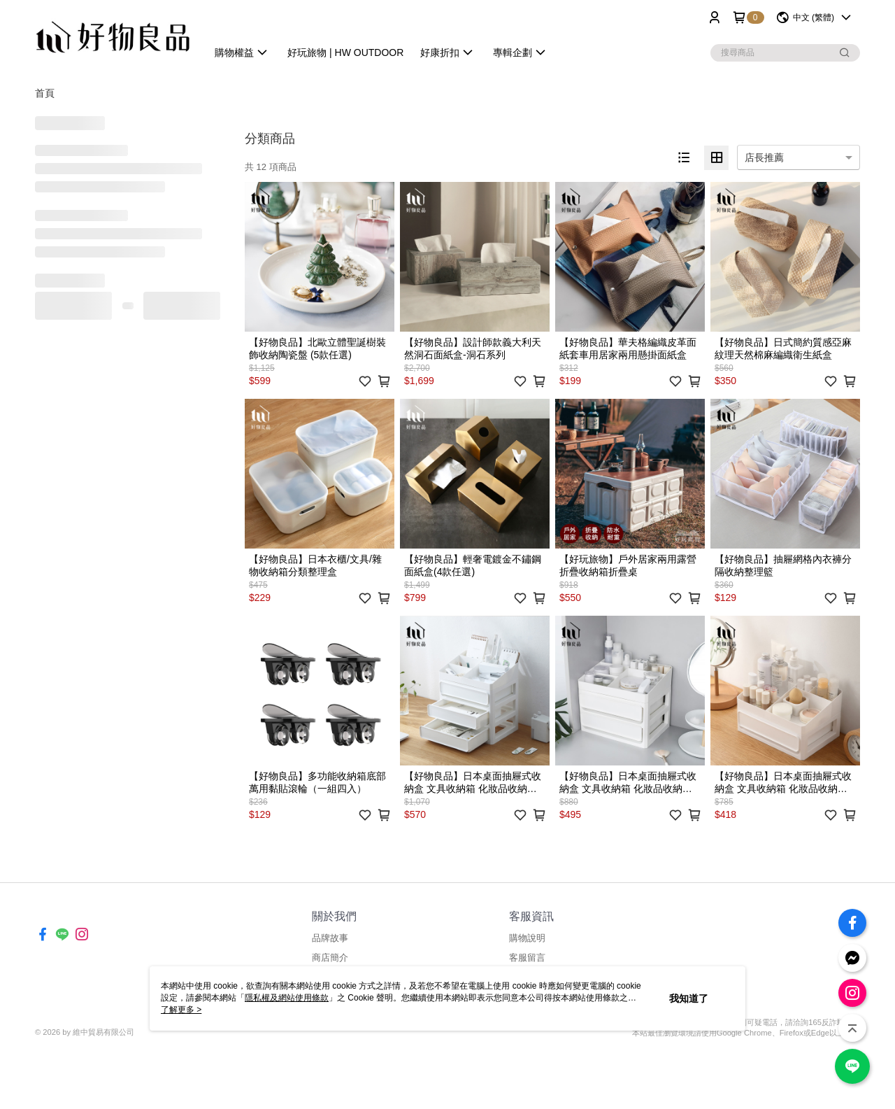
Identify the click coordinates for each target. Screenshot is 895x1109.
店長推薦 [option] (764, 157)
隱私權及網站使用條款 (287, 998)
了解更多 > (181, 1010)
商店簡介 (330, 957)
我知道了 (688, 998)
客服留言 (527, 957)
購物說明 (527, 938)
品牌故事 (330, 938)
